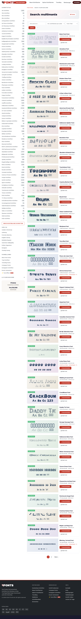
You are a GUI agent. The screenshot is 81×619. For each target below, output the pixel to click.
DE (6, 609)
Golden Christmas (7, 230)
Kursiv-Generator (7, 270)
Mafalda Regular (6, 240)
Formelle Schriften (7, 92)
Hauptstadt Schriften (8, 44)
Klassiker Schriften (7, 54)
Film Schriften (6, 141)
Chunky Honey (6, 250)
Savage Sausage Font (66, 422)
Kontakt (68, 588)
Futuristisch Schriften (8, 98)
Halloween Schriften (8, 105)
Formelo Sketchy (7, 235)
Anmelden (77, 2)
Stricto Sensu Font (65, 270)
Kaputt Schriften (6, 36)
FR (16, 609)
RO (13, 609)
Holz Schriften (6, 218)
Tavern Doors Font (65, 466)
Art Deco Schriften (7, 23)
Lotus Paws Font (65, 361)
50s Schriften (6, 13)
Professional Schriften (8, 157)
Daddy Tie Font (64, 407)
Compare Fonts (6, 265)
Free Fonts (30, 7)
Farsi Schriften (6, 87)
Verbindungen (70, 595)
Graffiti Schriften (6, 103)
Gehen (32, 27)
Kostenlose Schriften (38, 588)
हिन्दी (17, 612)
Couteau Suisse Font (66, 511)
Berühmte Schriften (7, 82)
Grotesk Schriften (7, 172)
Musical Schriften (7, 144)
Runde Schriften (6, 169)
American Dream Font (67, 108)
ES (10, 609)
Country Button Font (66, 182)
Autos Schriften (6, 46)
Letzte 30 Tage (70, 599)
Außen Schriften (6, 90)
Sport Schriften (6, 182)
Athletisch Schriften (7, 31)
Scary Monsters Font (66, 346)
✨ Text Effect (7, 273)
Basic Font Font (64, 34)
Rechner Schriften (7, 59)
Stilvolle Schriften (7, 187)
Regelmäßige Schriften (8, 162)
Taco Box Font (64, 241)
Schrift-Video (69, 597)
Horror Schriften (6, 118)
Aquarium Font (64, 302)
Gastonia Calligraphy (8, 242)
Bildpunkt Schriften (7, 154)
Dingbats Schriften (7, 69)
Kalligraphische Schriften (9, 41)
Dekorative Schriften (8, 67)
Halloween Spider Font (67, 123)
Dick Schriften (6, 195)
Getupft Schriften (7, 74)
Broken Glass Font (65, 78)
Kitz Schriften (6, 126)
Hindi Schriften (6, 113)
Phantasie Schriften (7, 85)
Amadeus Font (64, 49)
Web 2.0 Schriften (7, 210)
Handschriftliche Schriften (9, 108)
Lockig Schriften (6, 64)
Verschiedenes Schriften (9, 136)
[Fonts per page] (55, 23)
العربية (7, 612)
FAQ (67, 590)
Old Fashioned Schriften (9, 149)
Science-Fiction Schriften (9, 175)
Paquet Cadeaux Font (67, 287)
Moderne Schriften (7, 139)
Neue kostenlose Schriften (13, 223)
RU (3, 612)
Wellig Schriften (6, 208)
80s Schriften (6, 18)
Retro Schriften (6, 164)
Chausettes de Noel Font (67, 481)
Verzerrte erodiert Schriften (10, 72)
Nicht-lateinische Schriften (10, 146)
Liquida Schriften (7, 128)
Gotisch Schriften (7, 100)
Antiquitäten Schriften (8, 20)
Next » (56, 557)
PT (23, 609)
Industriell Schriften (7, 123)
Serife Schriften (6, 180)
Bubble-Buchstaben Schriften (10, 38)
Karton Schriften (6, 49)
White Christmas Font (67, 451)
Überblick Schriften (7, 151)
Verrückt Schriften (7, 62)
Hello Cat (4, 227)
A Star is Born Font (66, 93)
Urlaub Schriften (6, 116)
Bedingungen (69, 592)
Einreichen (35, 601)
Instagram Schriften (7, 267)
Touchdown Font (65, 167)
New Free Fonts (6, 257)
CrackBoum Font (65, 392)
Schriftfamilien (36, 599)
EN (3, 609)
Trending (58, 2)
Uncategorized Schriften (9, 203)
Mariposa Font (64, 226)
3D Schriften (5, 10)
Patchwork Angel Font (67, 496)
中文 (27, 609)
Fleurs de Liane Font (66, 256)
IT (19, 609)
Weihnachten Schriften (8, 51)
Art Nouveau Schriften (8, 26)
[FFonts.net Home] (8, 2)
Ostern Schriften (6, 80)
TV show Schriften (7, 198)
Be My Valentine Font (66, 331)
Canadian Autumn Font (67, 317)
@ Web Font (64, 42)
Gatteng (4, 232)
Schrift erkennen (53, 588)
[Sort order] (72, 23)
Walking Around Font (66, 377)
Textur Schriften (6, 193)
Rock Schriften (6, 167)
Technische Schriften (8, 190)
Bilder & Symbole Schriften (9, 121)
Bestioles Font (64, 137)
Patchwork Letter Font (67, 63)
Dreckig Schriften (7, 131)
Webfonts (35, 597)
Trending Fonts (6, 262)
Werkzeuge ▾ (67, 2)
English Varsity (6, 237)
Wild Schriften (6, 216)
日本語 (12, 612)
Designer (4, 248)
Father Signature (7, 245)
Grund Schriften (6, 33)
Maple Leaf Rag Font (66, 525)
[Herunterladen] (20, 2)
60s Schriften (6, 15)
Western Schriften (7, 213)
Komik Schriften (6, 56)
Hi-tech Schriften (7, 110)
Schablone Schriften (8, 185)
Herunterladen (65, 39)
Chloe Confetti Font (66, 211)
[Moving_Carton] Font (67, 540)
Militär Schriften (6, 133)
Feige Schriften (6, 95)
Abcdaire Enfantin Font (67, 152)
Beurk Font (63, 197)
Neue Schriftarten (35, 2)
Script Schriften (6, 177)
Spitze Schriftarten (48, 2)
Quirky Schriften (6, 159)
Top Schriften (6, 260)
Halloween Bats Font (66, 437)
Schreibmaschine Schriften (9, 200)
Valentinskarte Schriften (9, 205)
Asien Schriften (6, 28)
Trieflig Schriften (6, 77)
